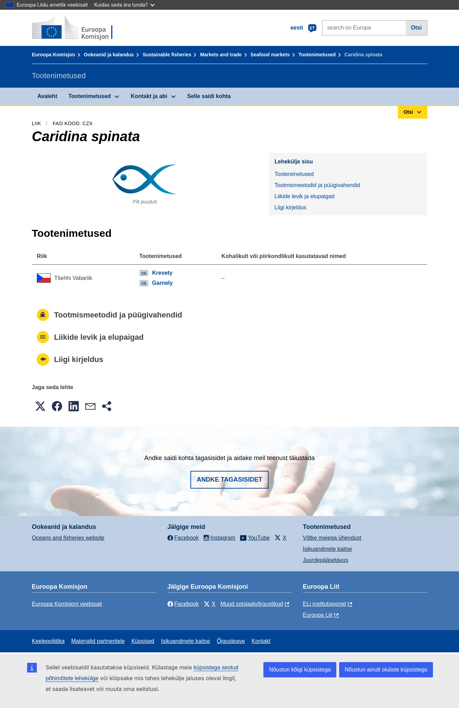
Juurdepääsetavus (326, 560)
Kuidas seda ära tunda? (124, 5)
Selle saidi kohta (209, 96)
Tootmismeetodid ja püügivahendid (317, 185)
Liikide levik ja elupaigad (304, 196)
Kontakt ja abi (149, 96)
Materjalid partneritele (98, 641)
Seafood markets (270, 54)
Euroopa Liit (318, 615)
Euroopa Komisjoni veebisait (67, 604)
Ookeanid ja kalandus (109, 54)
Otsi (416, 28)
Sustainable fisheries (166, 54)
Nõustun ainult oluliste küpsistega (386, 670)
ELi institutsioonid (324, 604)
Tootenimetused (317, 54)
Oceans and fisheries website (68, 538)
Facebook (183, 604)
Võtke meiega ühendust (332, 538)
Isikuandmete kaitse (327, 549)
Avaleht (47, 96)
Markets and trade (221, 54)
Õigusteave (231, 641)
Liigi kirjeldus (290, 207)
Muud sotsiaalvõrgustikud (251, 604)
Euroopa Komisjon (53, 54)
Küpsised (142, 641)
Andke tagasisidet (229, 479)
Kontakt (261, 641)
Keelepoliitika (48, 641)
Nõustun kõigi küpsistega (300, 670)
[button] (40, 406)
